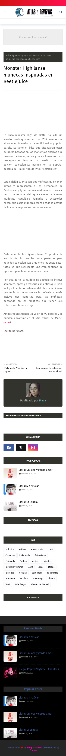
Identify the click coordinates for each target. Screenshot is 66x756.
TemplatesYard (34, 747)
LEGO (30, 567)
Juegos (35, 561)
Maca (42, 400)
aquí (7, 322)
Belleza (22, 549)
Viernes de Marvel (40, 584)
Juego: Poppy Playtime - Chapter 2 (39, 669)
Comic (51, 549)
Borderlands (37, 549)
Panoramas (52, 573)
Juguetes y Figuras (22, 55)
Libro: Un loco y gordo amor (35, 469)
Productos (10, 578)
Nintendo (9, 573)
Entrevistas (40, 555)
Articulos (9, 549)
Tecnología (38, 578)
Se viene (24, 578)
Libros (40, 567)
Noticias (23, 573)
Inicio (8, 55)
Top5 (7, 584)
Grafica (23, 561)
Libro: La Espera (28, 502)
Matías (51, 567)
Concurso (10, 555)
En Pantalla (24, 555)
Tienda (51, 578)
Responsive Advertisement (33, 37)
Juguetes (47, 561)
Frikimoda (10, 561)
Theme (33, 750)
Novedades (37, 573)
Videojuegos (20, 584)
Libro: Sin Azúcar (29, 485)
